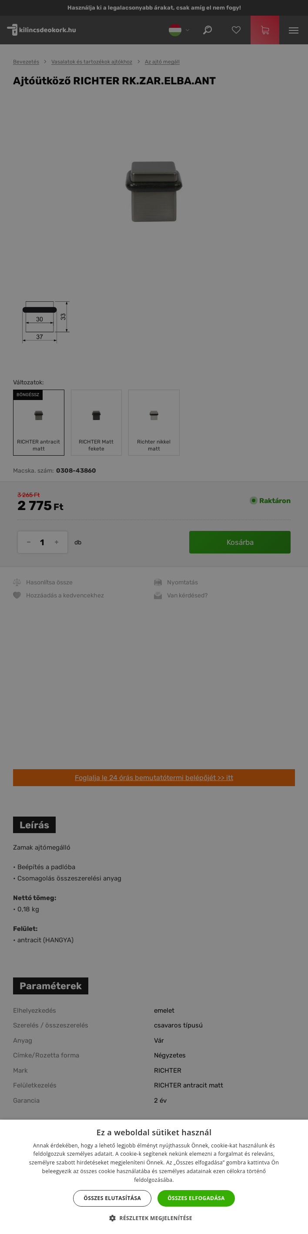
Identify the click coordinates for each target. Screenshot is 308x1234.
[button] (154, 1218)
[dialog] (154, 617)
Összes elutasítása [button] (112, 1198)
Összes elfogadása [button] (196, 1198)
